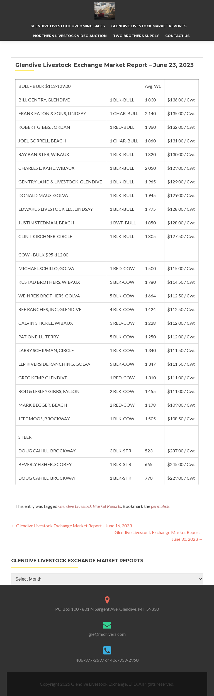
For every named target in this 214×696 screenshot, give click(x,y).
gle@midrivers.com (107, 634)
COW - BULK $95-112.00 (43, 254)
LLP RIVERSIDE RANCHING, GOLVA (54, 364)
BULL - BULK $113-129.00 (44, 86)
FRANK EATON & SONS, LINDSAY (52, 113)
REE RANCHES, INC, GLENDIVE (49, 309)
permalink (160, 506)
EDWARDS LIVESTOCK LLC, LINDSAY (55, 209)
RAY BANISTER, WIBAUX (43, 154)
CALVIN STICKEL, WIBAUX (45, 323)
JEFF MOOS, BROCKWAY (44, 418)
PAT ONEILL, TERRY (38, 336)
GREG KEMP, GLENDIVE (42, 377)
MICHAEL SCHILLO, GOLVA (46, 268)
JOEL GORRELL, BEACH (42, 140)
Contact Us (177, 36)
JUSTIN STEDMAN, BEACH (46, 222)
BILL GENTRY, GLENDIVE (44, 99)
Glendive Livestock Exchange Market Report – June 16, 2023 (71, 525)
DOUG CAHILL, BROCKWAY (47, 450)
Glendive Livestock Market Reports (148, 26)
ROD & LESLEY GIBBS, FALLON (49, 391)
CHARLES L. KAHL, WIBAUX (46, 168)
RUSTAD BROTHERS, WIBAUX (49, 282)
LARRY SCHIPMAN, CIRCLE (46, 350)
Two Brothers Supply (136, 36)
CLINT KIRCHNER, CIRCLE (45, 236)
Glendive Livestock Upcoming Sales (67, 26)
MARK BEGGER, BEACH (42, 405)
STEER (24, 437)
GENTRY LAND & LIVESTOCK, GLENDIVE (60, 181)
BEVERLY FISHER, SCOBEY (45, 464)
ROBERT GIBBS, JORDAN (44, 127)
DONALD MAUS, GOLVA (43, 195)
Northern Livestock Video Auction (70, 36)
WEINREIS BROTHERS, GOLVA (49, 295)
